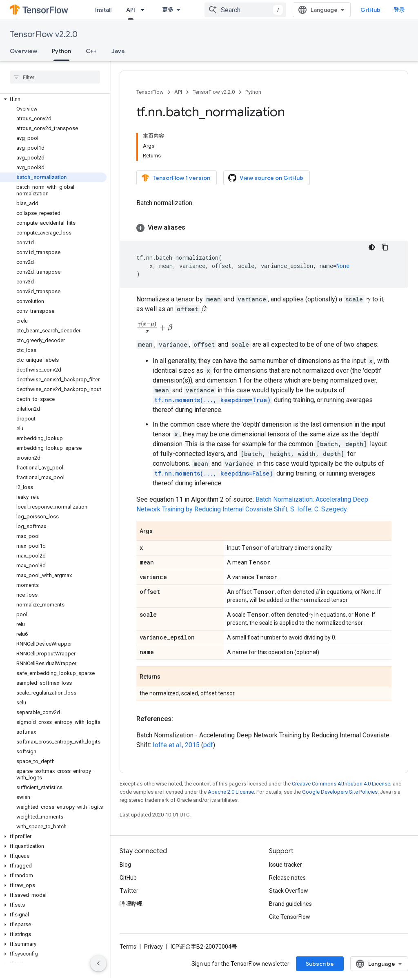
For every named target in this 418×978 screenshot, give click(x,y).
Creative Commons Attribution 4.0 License (341, 785)
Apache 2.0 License (231, 793)
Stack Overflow (288, 892)
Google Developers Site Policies (340, 793)
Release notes (287, 879)
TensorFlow (150, 92)
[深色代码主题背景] (371, 247)
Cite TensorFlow (289, 918)
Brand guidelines (290, 905)
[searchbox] (55, 77)
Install (103, 9)
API (178, 92)
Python (253, 92)
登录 (399, 10)
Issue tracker (285, 866)
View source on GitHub (265, 178)
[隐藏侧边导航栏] (98, 963)
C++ (91, 51)
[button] (53, 99)
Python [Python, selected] (61, 51)
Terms (128, 948)
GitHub (370, 9)
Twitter (129, 892)
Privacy (153, 948)
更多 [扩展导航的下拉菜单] (167, 9)
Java (118, 51)
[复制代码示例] (384, 247)
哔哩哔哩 (131, 905)
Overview (23, 51)
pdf (208, 746)
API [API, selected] (130, 9)
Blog (125, 866)
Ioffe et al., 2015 (176, 746)
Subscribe (320, 965)
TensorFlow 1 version (175, 178)
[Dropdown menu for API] (145, 10)
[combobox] (245, 9)
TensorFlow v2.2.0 (44, 34)
